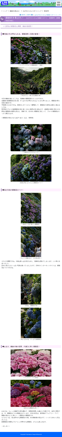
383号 (22, 15)
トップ (5, 11)
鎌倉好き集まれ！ (15, 11)
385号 (30, 15)
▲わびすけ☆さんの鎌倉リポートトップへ (47, 15)
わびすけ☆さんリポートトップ (32, 11)
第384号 (46, 11)
